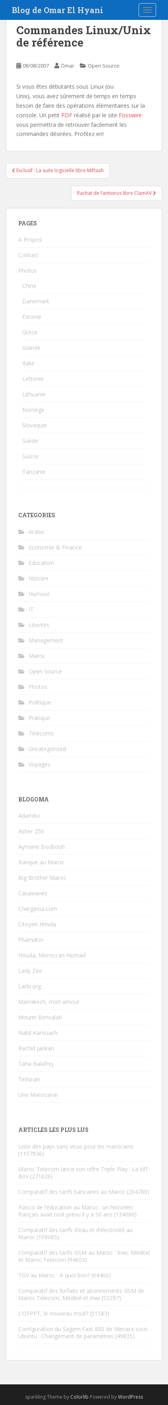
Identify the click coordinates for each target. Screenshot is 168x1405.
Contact (28, 255)
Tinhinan (29, 1079)
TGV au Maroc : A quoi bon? (54, 1275)
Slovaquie (34, 425)
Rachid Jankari (36, 1048)
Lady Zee (30, 970)
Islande (31, 347)
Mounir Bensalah (40, 1017)
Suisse (30, 456)
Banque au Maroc (41, 862)
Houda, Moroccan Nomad (52, 955)
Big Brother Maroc (42, 877)
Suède (30, 440)
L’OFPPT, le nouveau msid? (53, 1313)
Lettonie (33, 378)
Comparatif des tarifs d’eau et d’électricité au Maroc (75, 1233)
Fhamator (31, 939)
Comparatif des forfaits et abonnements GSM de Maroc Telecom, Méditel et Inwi (81, 1294)
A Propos (30, 239)
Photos (27, 270)
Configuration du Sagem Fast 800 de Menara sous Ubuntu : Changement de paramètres (83, 1332)
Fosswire (130, 115)
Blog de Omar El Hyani (57, 10)
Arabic (36, 532)
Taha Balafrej (35, 1063)
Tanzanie (34, 471)
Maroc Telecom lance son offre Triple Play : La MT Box (83, 1172)
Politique (40, 702)
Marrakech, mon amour (48, 1001)
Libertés (39, 625)
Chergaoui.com (37, 908)
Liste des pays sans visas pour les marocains (75, 1146)
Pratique (39, 718)
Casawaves (32, 893)
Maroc (37, 656)
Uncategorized (47, 749)
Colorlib (79, 1396)
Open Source (104, 65)
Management (46, 640)
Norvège (33, 409)
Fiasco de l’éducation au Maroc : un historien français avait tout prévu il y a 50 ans (75, 1210)
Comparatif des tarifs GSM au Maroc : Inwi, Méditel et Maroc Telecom (84, 1256)
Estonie (31, 316)
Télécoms (41, 733)
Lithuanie (34, 394)
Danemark (35, 301)
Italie (28, 363)
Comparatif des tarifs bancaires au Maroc (71, 1191)
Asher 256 (31, 831)
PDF (66, 115)
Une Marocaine (38, 1094)
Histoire (38, 578)
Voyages (39, 764)
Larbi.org (29, 986)
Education (41, 563)
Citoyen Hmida (37, 924)
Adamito (29, 815)
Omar (67, 65)
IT (31, 609)
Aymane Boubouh (41, 846)
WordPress (130, 1396)
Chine (29, 285)
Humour (39, 594)
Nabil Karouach (38, 1032)
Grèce (29, 332)
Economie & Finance (55, 547)
